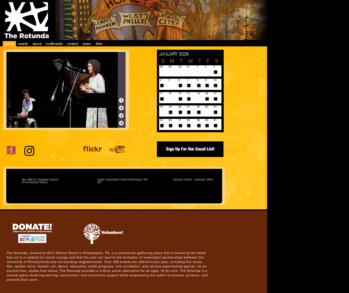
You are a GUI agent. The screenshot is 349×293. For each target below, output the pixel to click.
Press (87, 43)
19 (170, 106)
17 (215, 93)
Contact (72, 43)
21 (188, 106)
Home (9, 43)
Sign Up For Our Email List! (190, 149)
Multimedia (54, 43)
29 (198, 120)
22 (198, 106)
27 (179, 120)
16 (206, 93)
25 (161, 120)
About (37, 43)
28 (188, 120)
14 (188, 93)
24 (215, 106)
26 (170, 120)
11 (161, 93)
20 (179, 106)
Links (99, 43)
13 (179, 93)
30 (206, 120)
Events (23, 43)
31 (215, 120)
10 (215, 80)
